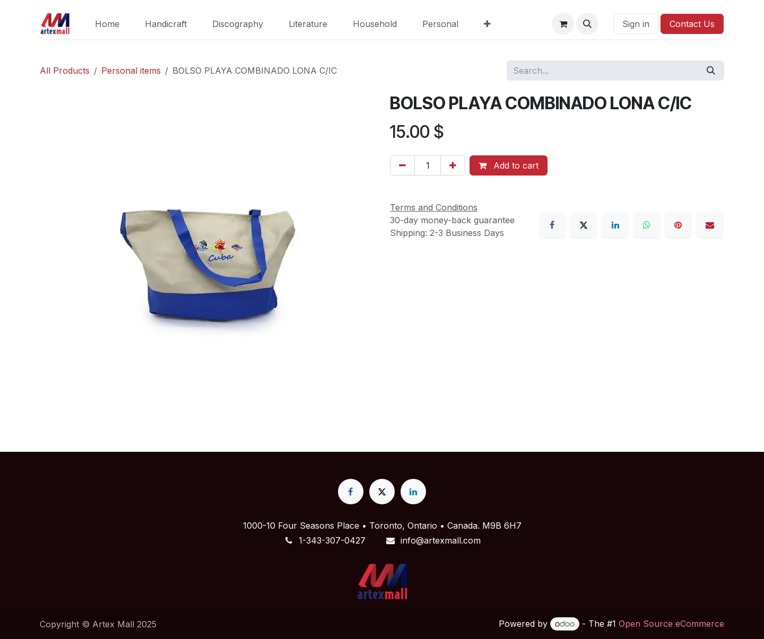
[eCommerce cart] (563, 24)
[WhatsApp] (646, 225)
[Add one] (452, 165)
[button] (587, 24)
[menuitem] (107, 23)
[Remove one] (402, 165)
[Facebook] (552, 225)
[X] (583, 225)
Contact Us (692, 24)
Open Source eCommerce (671, 623)
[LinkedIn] (615, 225)
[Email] (710, 225)
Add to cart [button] (509, 165)
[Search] (711, 70)
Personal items (131, 70)
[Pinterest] (678, 225)
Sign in (635, 24)
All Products (65, 70)
